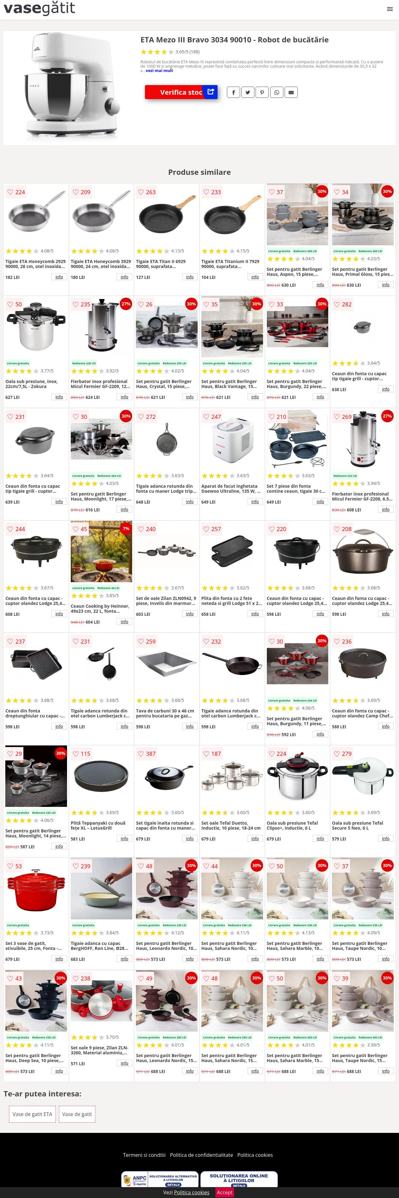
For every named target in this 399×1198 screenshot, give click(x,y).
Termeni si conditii (144, 1155)
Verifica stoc (189, 92)
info (59, 277)
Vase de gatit (77, 1114)
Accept (225, 1192)
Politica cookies (255, 1155)
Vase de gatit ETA (32, 1114)
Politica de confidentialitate (201, 1155)
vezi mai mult (159, 70)
